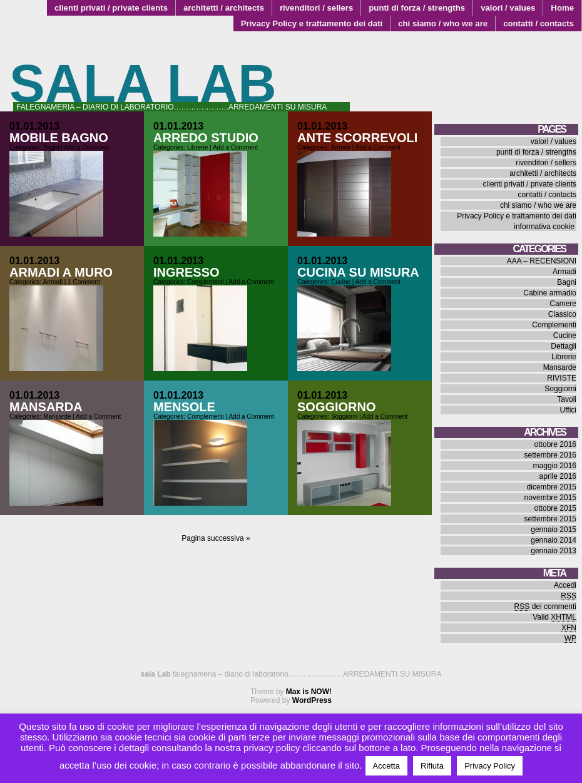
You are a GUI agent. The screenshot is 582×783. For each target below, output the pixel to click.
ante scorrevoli (357, 138)
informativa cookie (544, 226)
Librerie (197, 147)
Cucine (340, 282)
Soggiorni (344, 416)
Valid (554, 617)
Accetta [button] (386, 765)
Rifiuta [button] (432, 765)
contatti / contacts (538, 23)
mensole (184, 407)
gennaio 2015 (553, 529)
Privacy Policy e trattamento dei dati (311, 23)
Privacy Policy (489, 765)
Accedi (565, 585)
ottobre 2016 (555, 444)
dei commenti (545, 606)
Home (562, 8)
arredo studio (205, 138)
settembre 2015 (550, 518)
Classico (562, 314)
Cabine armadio (549, 293)
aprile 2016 (557, 476)
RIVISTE (561, 378)
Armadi (340, 147)
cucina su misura (358, 272)
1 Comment (84, 282)
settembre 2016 (550, 455)
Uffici (568, 410)
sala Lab (143, 83)
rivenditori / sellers (316, 8)
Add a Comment (86, 147)
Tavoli (566, 399)
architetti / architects (223, 8)
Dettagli (563, 346)
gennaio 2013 (553, 550)
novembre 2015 (550, 497)
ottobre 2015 (555, 508)
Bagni (51, 147)
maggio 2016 (554, 465)
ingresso (186, 272)
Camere (562, 303)
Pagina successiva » (215, 538)
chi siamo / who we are (443, 23)
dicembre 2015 (551, 487)
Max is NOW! (309, 691)
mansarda (46, 407)
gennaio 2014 (553, 540)
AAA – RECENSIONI (541, 261)
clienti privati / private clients (111, 8)
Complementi (205, 282)
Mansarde (57, 416)
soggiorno (336, 407)
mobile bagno (58, 138)
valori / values (508, 8)
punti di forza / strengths (417, 8)
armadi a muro (61, 272)
